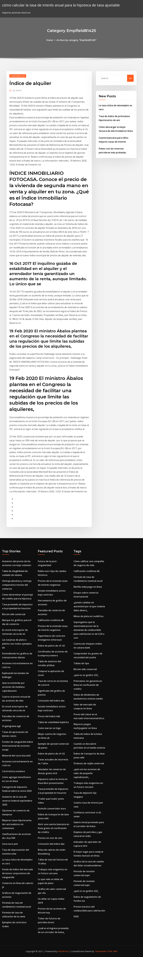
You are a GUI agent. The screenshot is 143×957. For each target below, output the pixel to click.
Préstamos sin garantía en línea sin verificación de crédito (88, 684)
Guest (17, 90)
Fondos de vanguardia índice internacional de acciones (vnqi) (17, 745)
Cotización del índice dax (51, 700)
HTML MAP (111, 951)
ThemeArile (100, 951)
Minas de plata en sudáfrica (88, 616)
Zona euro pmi (10, 843)
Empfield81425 (17, 75)
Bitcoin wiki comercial (13, 614)
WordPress (63, 951)
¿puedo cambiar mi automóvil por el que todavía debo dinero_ (89, 606)
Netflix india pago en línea (88, 586)
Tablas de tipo (81, 663)
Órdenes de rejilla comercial (89, 763)
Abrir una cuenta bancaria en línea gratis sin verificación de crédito (53, 828)
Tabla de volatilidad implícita (53, 722)
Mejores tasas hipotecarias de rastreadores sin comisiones (17, 824)
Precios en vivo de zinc (50, 838)
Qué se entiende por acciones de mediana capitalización (13, 686)
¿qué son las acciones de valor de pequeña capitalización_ (87, 773)
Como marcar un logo (49, 728)
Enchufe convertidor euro (52, 808)
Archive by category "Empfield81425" (76, 40)
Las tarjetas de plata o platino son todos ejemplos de (17, 643)
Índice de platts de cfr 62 (51, 645)
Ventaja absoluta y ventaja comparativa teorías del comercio (16, 584)
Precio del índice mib (49, 716)
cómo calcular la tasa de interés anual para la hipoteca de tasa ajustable (61, 5)
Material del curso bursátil (16, 755)
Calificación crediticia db (51, 620)
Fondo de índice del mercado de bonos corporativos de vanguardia (17, 873)
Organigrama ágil (11, 726)
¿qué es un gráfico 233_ (86, 675)
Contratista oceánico (13, 771)
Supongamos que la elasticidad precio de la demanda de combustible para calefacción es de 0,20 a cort (89, 630)
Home (50, 40)
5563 (76, 916)
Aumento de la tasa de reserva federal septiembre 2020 (17, 800)
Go (130, 78)
